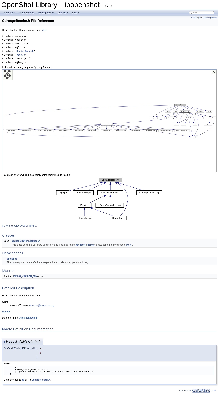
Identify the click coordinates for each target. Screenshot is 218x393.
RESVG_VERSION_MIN (25, 276)
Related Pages (26, 12)
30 (23, 379)
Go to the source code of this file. (19, 225)
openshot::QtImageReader (26, 241)
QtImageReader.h (28, 317)
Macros (214, 17)
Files (75, 12)
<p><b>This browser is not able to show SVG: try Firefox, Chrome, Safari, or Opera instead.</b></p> (109, 121)
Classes (63, 12)
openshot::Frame (84, 244)
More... (45, 30)
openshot (12, 258)
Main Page (9, 12)
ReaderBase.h (25, 51)
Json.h (20, 54)
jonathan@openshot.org (41, 305)
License (6, 311)
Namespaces (46, 12)
